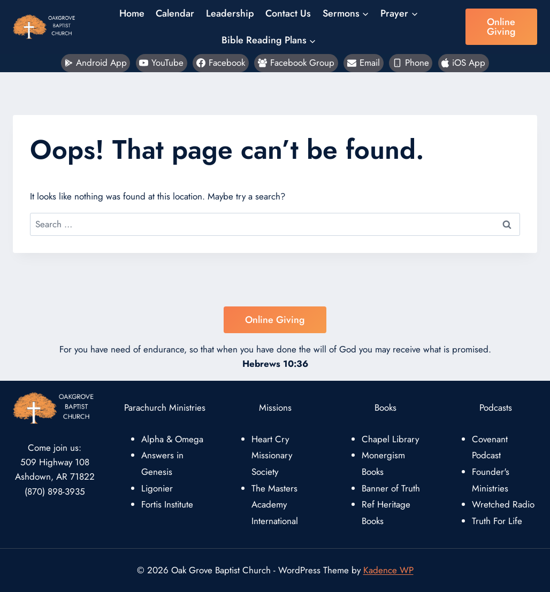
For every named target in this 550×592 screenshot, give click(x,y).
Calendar (175, 13)
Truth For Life (497, 520)
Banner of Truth (391, 488)
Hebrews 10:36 (275, 363)
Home (131, 13)
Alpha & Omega (172, 439)
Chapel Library (390, 439)
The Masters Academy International (274, 504)
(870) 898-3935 (55, 491)
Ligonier (157, 488)
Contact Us (288, 13)
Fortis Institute (167, 504)
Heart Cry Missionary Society (271, 455)
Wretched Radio (503, 504)
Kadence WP (388, 570)
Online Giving (501, 27)
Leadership (230, 13)
